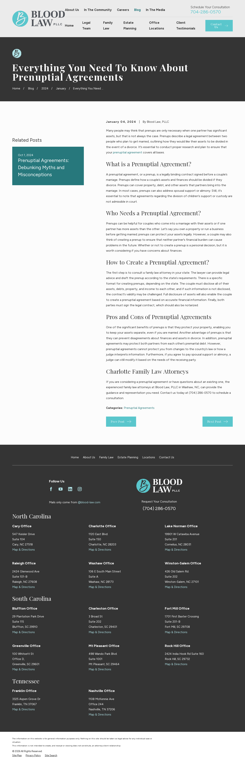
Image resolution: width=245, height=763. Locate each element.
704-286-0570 (205, 12)
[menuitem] (17, 755)
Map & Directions (23, 549)
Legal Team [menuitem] (86, 25)
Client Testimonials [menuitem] (185, 25)
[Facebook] (51, 489)
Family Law (106, 457)
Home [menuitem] (69, 25)
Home (75, 457)
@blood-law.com (89, 502)
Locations (148, 457)
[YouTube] (61, 489)
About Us (72, 10)
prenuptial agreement (127, 152)
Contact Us (166, 457)
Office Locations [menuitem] (156, 25)
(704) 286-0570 (159, 508)
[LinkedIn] (70, 489)
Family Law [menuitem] (108, 25)
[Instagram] (80, 489)
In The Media (155, 10)
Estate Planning (128, 457)
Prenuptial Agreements (139, 408)
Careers (123, 10)
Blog (137, 10)
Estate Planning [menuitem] (129, 25)
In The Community (98, 10)
